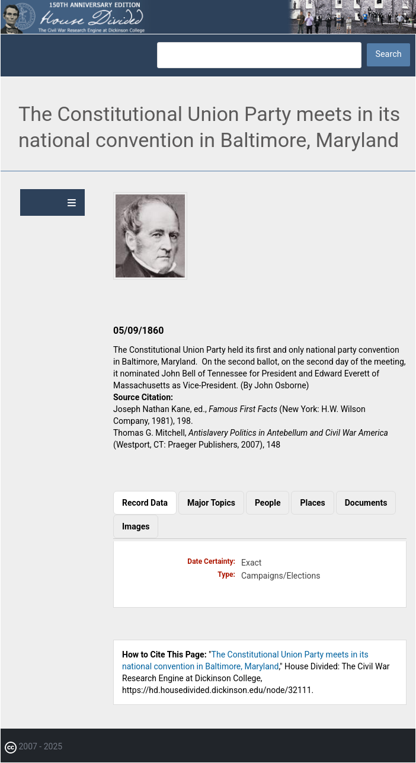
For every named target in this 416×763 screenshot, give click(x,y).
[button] (150, 277)
